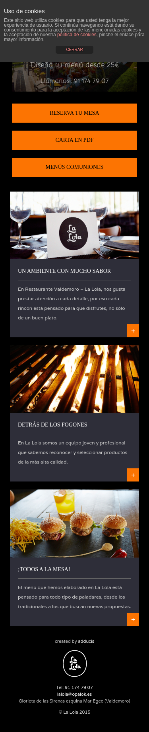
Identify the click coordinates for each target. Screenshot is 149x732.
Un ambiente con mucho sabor (64, 271)
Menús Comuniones (75, 167)
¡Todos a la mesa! (44, 569)
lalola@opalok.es (74, 694)
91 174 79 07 (79, 687)
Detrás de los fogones (52, 425)
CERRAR (74, 49)
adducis (86, 641)
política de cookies (77, 34)
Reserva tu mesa (74, 113)
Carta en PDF (74, 140)
